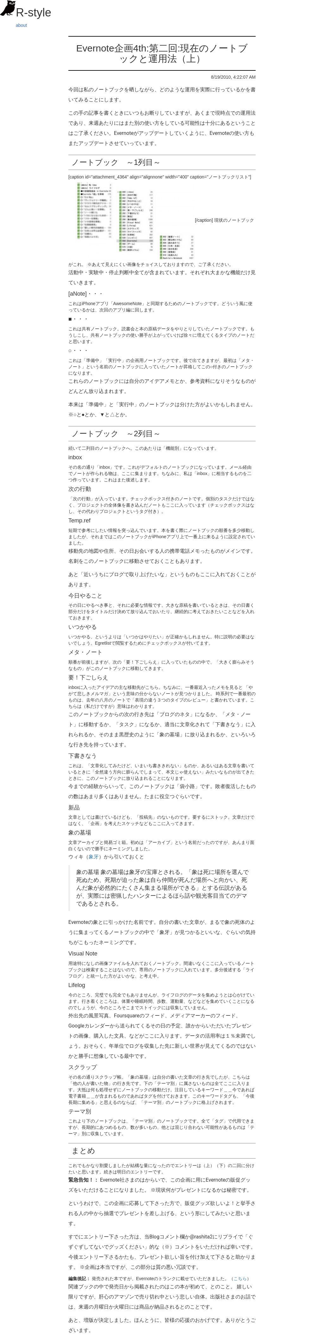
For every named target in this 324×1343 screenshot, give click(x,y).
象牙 (94, 857)
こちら (240, 1278)
